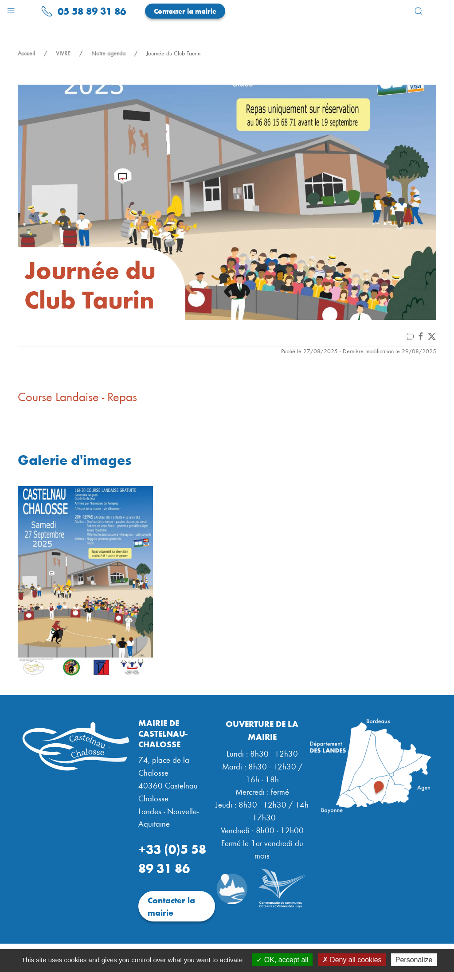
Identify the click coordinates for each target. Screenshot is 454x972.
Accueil (26, 53)
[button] (11, 8)
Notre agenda (108, 53)
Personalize (414, 960)
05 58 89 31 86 (83, 10)
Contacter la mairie (185, 11)
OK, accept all (282, 960)
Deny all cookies (352, 960)
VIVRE (63, 53)
